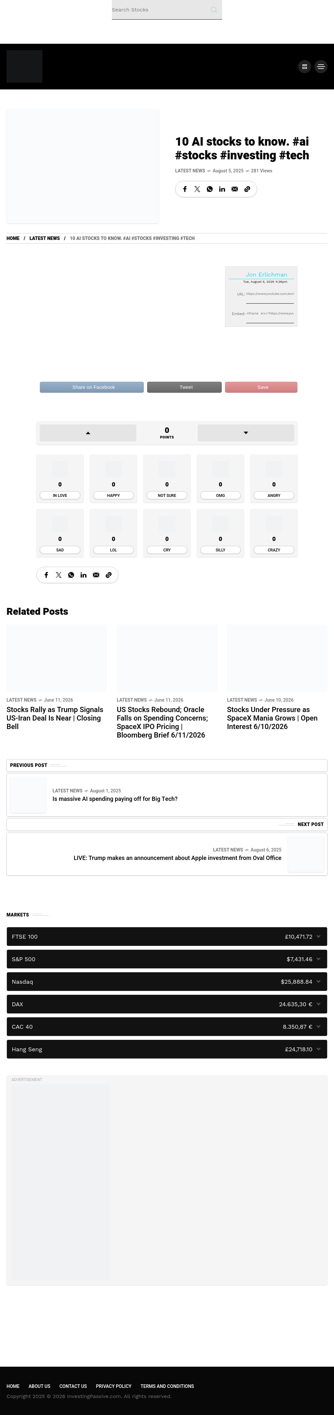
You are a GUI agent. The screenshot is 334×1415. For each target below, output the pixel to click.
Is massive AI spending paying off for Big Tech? (115, 799)
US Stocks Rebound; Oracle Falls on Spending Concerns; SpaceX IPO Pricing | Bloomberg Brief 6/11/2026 (162, 722)
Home (13, 238)
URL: (241, 294)
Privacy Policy (113, 1386)
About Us (39, 1386)
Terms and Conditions (167, 1386)
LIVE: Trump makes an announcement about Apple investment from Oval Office (177, 858)
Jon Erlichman (266, 274)
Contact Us (73, 1386)
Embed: (238, 314)
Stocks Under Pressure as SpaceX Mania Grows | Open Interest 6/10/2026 (272, 718)
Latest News (190, 170)
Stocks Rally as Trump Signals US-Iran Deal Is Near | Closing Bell (55, 718)
